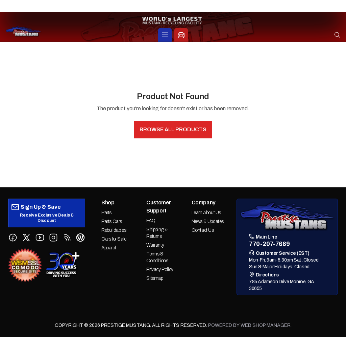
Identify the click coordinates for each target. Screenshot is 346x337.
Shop (107, 202)
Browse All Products (173, 129)
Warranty (155, 245)
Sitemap (154, 278)
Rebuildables (113, 230)
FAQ (150, 220)
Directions (264, 274)
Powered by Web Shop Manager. (250, 325)
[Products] (165, 35)
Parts (106, 212)
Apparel (108, 247)
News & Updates (208, 221)
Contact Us (203, 230)
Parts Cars (111, 221)
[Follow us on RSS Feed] (67, 237)
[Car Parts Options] (181, 35)
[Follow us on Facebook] (13, 237)
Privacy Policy (159, 269)
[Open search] (337, 35)
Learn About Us (206, 212)
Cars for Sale (113, 239)
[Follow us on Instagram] (53, 237)
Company (203, 202)
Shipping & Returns (157, 233)
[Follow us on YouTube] (40, 237)
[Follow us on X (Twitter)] (26, 237)
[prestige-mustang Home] (23, 31)
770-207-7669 (173, 6)
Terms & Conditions (157, 257)
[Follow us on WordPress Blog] (80, 237)
